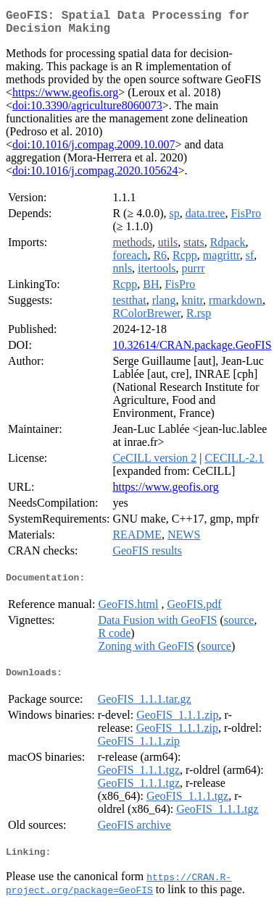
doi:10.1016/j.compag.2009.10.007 (93, 150)
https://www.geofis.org (65, 98)
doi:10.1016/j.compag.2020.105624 (95, 176)
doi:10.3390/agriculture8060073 (87, 111)
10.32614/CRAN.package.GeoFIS (191, 351)
